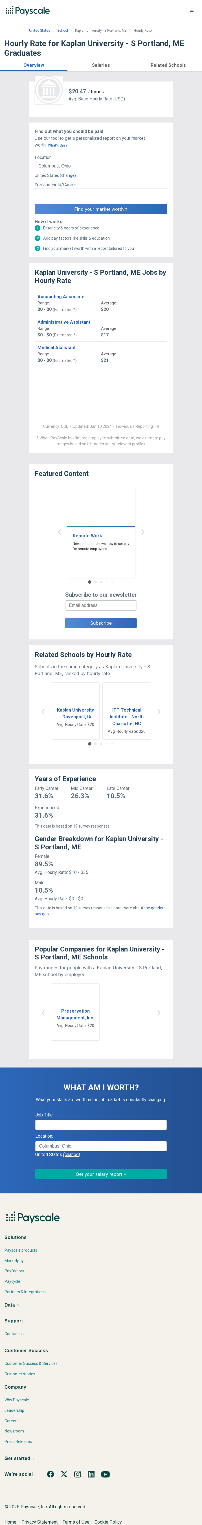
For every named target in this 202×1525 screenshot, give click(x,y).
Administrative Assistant (64, 322)
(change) (68, 175)
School (62, 31)
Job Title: (44, 1115)
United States (39, 31)
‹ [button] (59, 531)
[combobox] (101, 166)
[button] (33, 64)
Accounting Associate (61, 296)
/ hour (94, 91)
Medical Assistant (57, 347)
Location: (43, 157)
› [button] (143, 531)
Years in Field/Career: (56, 184)
